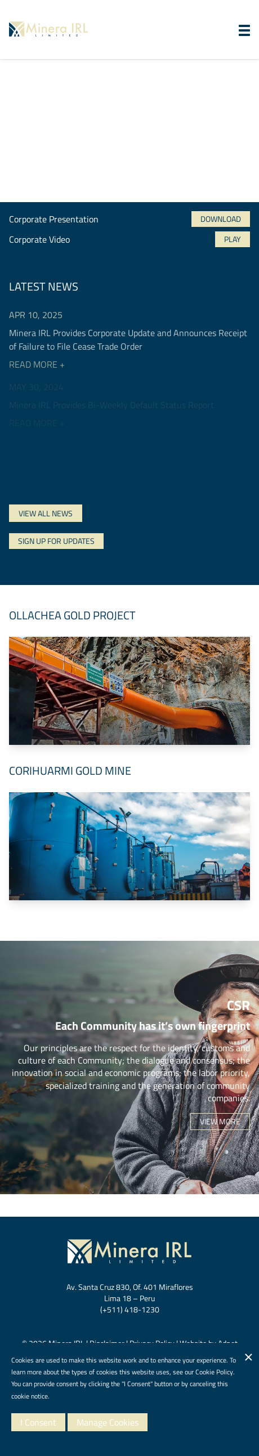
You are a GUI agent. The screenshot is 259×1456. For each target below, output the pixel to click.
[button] (244, 30)
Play (232, 239)
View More (220, 1121)
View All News (46, 513)
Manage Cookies (108, 1422)
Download (220, 219)
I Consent (38, 1422)
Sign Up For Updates (56, 541)
